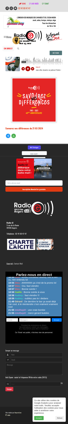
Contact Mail (18, 263)
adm (7, 415)
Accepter (39, 418)
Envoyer (9, 389)
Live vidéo (34, 3)
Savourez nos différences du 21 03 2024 (24, 128)
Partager (34, 147)
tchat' (45, 3)
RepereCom (18, 412)
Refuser (59, 418)
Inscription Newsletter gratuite (34, 189)
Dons (22, 3)
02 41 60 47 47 (24, 8)
